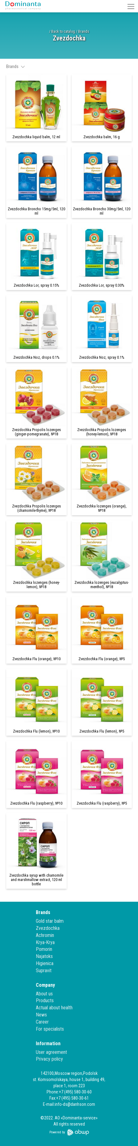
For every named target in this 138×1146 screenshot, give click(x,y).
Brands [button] (15, 66)
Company (45, 985)
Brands (83, 31)
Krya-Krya (45, 942)
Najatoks (44, 956)
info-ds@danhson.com (75, 1104)
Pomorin (44, 949)
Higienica (44, 963)
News (41, 1015)
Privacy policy (49, 1059)
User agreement (51, 1052)
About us (44, 994)
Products (45, 1000)
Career (42, 1022)
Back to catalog (63, 31)
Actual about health (54, 1008)
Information (48, 1043)
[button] (131, 6)
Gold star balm (50, 921)
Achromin (45, 935)
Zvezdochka (48, 928)
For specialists (50, 1029)
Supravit (44, 970)
